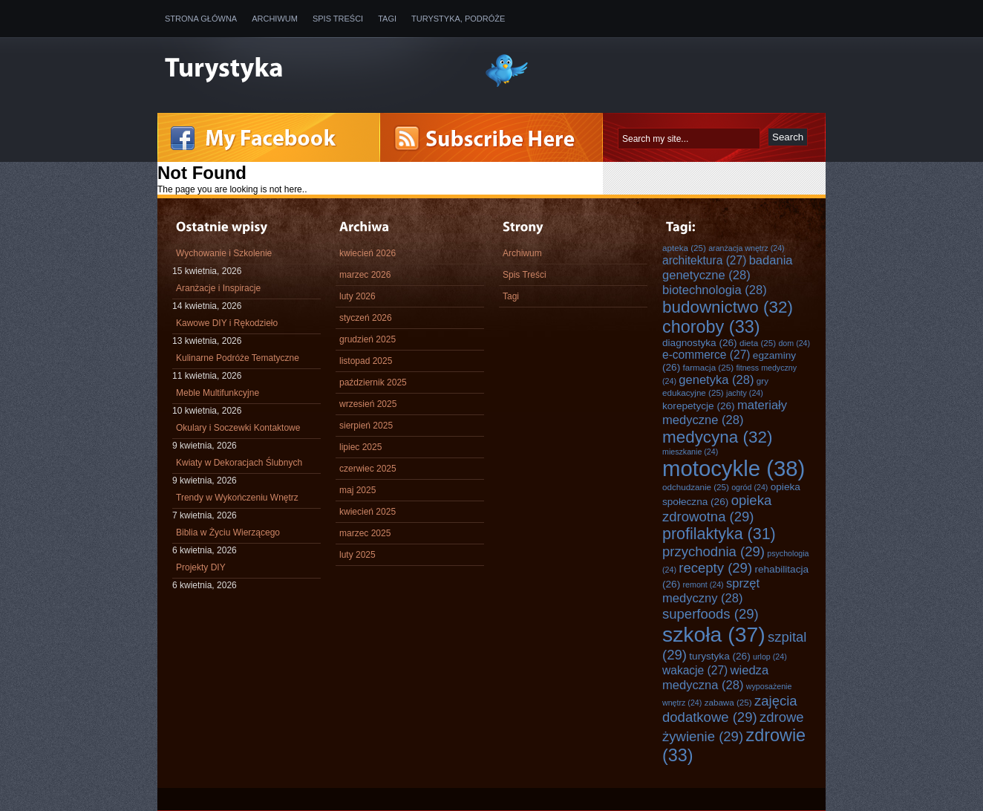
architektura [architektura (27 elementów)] (704, 260)
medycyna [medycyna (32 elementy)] (717, 437)
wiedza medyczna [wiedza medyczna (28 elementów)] (715, 677)
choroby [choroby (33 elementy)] (711, 326)
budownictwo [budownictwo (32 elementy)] (727, 307)
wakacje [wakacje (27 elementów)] (695, 670)
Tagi (387, 18)
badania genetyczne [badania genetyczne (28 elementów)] (727, 267)
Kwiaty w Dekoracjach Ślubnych (239, 462)
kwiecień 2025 (367, 512)
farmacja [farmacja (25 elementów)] (708, 367)
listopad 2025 (365, 361)
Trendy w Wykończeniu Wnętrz (237, 497)
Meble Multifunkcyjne (217, 393)
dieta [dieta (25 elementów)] (757, 343)
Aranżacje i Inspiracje (218, 288)
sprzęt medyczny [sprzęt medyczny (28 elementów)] (711, 590)
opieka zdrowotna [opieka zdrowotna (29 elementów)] (716, 508)
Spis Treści (338, 18)
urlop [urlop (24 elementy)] (770, 656)
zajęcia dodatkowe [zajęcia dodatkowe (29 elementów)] (729, 709)
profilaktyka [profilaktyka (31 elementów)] (719, 534)
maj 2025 (357, 490)
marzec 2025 (365, 533)
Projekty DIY (201, 567)
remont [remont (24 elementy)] (703, 584)
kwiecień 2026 (367, 253)
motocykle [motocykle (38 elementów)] (733, 468)
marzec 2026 (365, 275)
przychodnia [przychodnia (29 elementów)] (713, 551)
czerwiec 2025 (367, 468)
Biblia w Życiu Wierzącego (228, 532)
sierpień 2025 (366, 425)
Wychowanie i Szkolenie (224, 253)
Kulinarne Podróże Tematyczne (237, 358)
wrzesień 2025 (367, 404)
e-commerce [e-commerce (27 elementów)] (706, 354)
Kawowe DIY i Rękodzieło (227, 323)
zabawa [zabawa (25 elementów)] (728, 702)
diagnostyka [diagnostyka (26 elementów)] (699, 342)
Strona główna (201, 18)
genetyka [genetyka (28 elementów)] (716, 380)
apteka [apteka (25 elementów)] (684, 248)
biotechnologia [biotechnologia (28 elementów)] (714, 290)
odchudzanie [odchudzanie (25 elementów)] (695, 487)
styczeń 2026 (365, 318)
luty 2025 (357, 555)
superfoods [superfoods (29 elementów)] (710, 614)
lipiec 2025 (360, 447)
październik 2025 (373, 382)
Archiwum (275, 18)
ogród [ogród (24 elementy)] (749, 487)
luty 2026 (357, 296)
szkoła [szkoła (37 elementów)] (713, 634)
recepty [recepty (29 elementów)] (715, 568)
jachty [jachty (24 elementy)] (744, 392)
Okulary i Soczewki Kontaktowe (238, 428)
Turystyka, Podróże (458, 18)
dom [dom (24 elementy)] (794, 343)
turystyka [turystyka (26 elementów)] (719, 656)
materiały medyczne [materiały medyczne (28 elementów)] (724, 412)
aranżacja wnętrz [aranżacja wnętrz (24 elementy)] (746, 248)
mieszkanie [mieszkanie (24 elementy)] (690, 451)
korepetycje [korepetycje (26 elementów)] (698, 405)
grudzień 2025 (367, 339)
